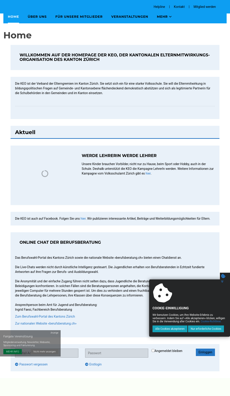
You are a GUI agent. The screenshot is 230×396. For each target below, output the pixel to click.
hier (148, 173)
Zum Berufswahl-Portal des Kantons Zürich (45, 316)
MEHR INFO (12, 351)
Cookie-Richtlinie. (211, 321)
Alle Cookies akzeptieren (170, 328)
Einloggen (205, 352)
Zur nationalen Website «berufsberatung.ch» (45, 323)
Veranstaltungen (129, 17)
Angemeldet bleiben (167, 351)
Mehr (164, 17)
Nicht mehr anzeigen (44, 351)
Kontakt (179, 7)
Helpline (159, 7)
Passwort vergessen (31, 364)
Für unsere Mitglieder (79, 17)
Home (13, 17)
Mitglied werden (205, 7)
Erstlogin (93, 364)
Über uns (37, 17)
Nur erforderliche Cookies (206, 328)
